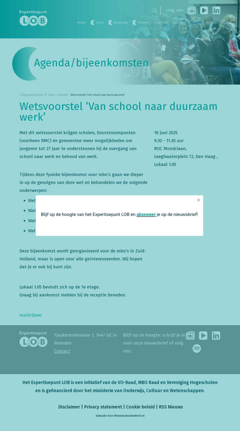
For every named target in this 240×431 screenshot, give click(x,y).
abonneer (145, 214)
